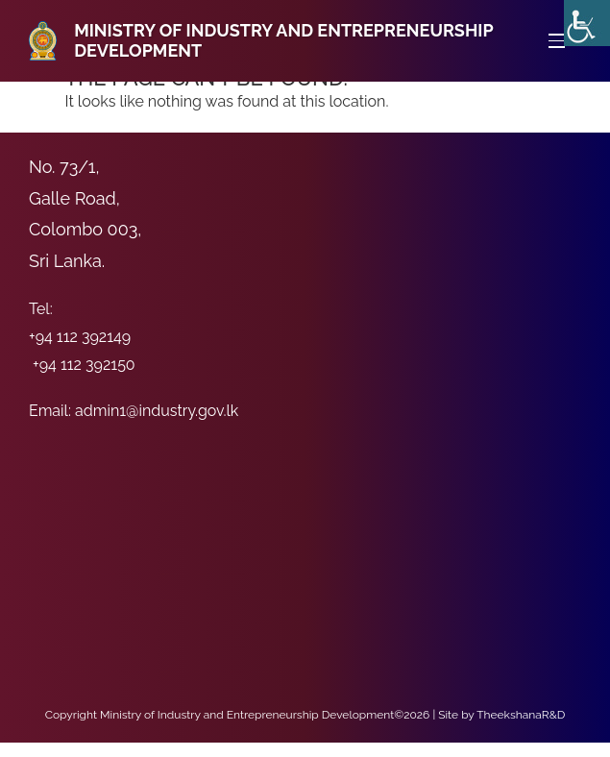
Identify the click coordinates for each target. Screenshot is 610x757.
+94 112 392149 (80, 337)
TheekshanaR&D (520, 714)
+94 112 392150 (84, 364)
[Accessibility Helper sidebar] (587, 23)
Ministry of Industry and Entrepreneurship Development (283, 40)
